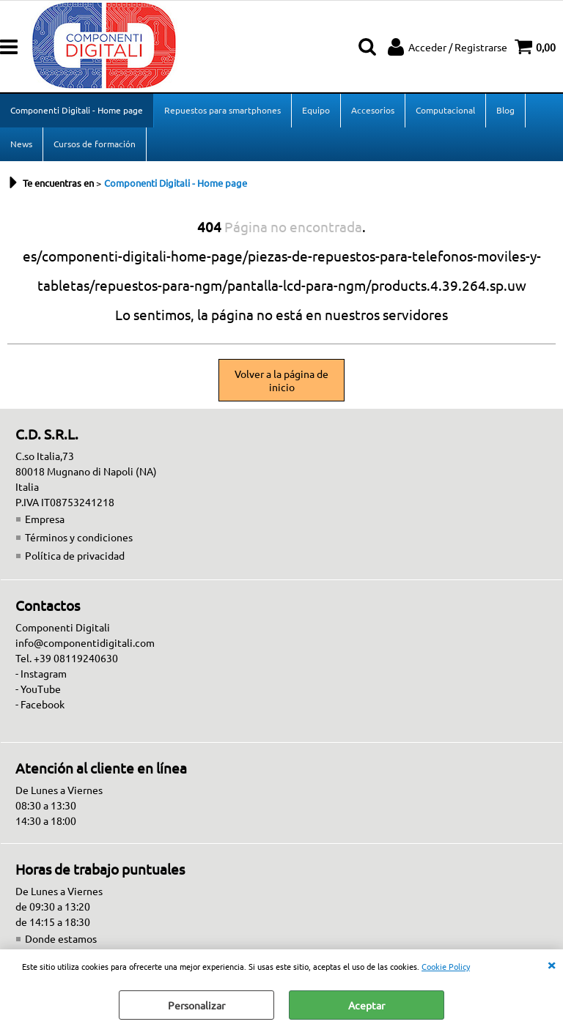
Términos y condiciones (79, 537)
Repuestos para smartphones (222, 110)
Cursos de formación (95, 143)
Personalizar (196, 1005)
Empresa (45, 518)
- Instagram (41, 673)
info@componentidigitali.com (85, 642)
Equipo (316, 110)
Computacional (445, 110)
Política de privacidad (75, 555)
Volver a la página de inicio (281, 380)
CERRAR (551, 964)
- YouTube (38, 688)
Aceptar (366, 1005)
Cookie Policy (446, 966)
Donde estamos (61, 938)
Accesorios (372, 110)
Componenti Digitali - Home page (76, 110)
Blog (505, 110)
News (21, 143)
